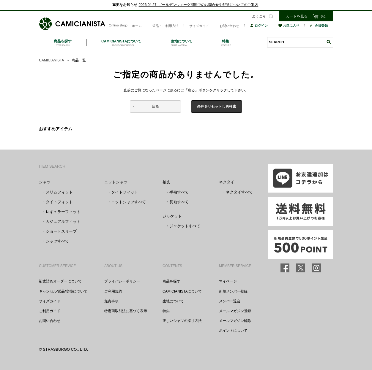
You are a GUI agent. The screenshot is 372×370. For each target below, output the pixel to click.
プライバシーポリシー (122, 281)
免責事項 (111, 301)
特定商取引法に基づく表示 (125, 311)
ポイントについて (233, 330)
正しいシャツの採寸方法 (182, 321)
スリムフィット (59, 192)
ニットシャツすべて (128, 202)
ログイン (259, 25)
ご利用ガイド (49, 311)
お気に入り (288, 25)
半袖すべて (179, 192)
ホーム (137, 26)
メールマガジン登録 (235, 311)
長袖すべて (179, 202)
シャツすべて (57, 241)
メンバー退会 (229, 301)
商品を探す (171, 281)
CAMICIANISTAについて (182, 291)
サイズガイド (199, 26)
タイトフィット (59, 202)
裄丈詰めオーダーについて (60, 281)
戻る (155, 106)
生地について (173, 301)
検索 (328, 42)
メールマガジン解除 (235, 321)
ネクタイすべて (239, 192)
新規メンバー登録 (233, 291)
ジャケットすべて (184, 226)
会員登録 (319, 25)
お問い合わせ (229, 26)
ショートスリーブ (61, 231)
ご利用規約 (113, 291)
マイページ (228, 281)
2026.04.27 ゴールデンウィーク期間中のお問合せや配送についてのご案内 (198, 5)
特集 (166, 311)
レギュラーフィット (63, 211)
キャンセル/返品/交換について (63, 291)
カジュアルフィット (63, 221)
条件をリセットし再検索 (216, 106)
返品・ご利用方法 (165, 26)
